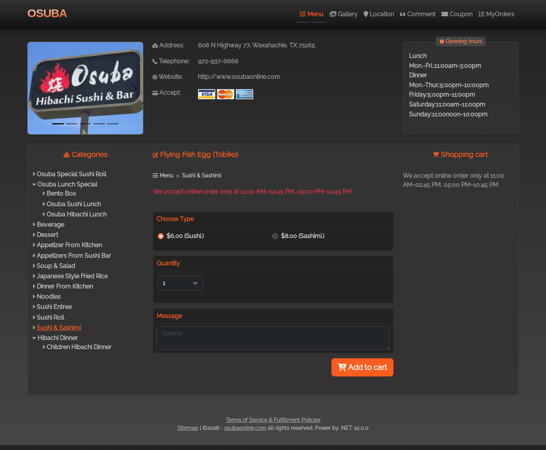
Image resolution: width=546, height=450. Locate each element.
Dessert (47, 234)
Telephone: (170, 61)
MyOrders (496, 14)
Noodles (49, 296)
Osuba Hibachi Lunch (77, 214)
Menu (311, 14)
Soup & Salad (56, 266)
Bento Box (61, 193)
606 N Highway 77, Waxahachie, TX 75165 (256, 45)
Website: (167, 76)
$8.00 (302, 236)
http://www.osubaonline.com (239, 76)
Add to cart (362, 367)
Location (379, 14)
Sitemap (187, 428)
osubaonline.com (245, 428)
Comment (417, 14)
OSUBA (47, 12)
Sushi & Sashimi (59, 327)
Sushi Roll (50, 317)
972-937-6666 (218, 61)
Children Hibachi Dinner (79, 347)
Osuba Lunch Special (67, 184)
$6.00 (185, 236)
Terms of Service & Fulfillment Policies (273, 420)
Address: (168, 45)
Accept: (166, 92)
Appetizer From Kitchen (69, 245)
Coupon (456, 14)
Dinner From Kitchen (65, 286)
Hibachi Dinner (58, 338)
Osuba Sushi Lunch (74, 204)
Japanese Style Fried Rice (72, 276)
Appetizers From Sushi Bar (74, 255)
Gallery (343, 14)
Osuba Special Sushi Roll (71, 174)
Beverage (50, 224)
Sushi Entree (54, 306)
